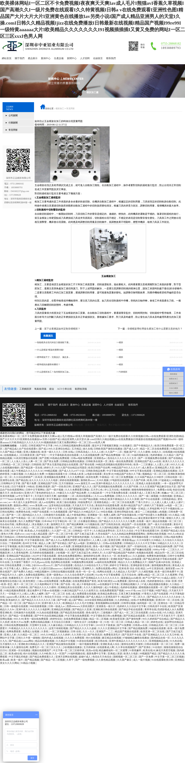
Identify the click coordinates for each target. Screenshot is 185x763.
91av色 (98, 574)
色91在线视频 (93, 638)
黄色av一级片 (29, 568)
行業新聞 (13, 123)
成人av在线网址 (47, 502)
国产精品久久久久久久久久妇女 (164, 597)
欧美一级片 (17, 660)
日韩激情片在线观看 (54, 515)
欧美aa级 (5, 660)
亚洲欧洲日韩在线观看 (105, 609)
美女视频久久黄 (40, 524)
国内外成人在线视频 (53, 638)
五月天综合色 (129, 574)
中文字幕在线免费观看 (77, 615)
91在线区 (158, 647)
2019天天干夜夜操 (106, 625)
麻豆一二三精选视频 (146, 511)
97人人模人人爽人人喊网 (30, 593)
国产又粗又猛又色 (81, 552)
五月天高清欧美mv (161, 527)
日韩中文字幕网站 (35, 489)
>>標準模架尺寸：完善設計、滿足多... (52, 357)
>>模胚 (119, 342)
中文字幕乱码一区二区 (64, 521)
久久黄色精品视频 (106, 660)
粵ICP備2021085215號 (119, 425)
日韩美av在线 (140, 625)
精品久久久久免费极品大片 (133, 562)
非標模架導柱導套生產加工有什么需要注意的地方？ (154, 328)
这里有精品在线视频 (60, 505)
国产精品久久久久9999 (98, 549)
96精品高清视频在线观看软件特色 (114, 464)
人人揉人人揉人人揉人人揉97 (168, 502)
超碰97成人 (85, 656)
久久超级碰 (139, 556)
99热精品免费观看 (60, 458)
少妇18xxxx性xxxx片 (42, 565)
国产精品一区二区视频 (53, 660)
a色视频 (162, 511)
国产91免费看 (124, 625)
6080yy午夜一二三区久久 (166, 549)
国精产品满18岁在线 (160, 562)
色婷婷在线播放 (129, 587)
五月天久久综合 (125, 530)
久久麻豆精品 (55, 625)
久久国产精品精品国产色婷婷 (119, 552)
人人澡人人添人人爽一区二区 (27, 461)
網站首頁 (6, 58)
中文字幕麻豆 (53, 499)
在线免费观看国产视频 (112, 590)
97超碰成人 (165, 480)
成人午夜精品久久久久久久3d (27, 471)
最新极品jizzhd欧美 (131, 578)
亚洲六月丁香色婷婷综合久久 (40, 493)
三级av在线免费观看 (48, 581)
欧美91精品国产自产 (132, 505)
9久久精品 (174, 515)
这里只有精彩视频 (59, 628)
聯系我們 (111, 58)
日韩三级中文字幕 (14, 530)
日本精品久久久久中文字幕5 (79, 625)
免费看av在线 (164, 489)
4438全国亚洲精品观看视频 (99, 600)
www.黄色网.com (39, 505)
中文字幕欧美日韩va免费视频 (106, 615)
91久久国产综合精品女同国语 (71, 467)
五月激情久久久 (8, 644)
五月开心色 (97, 489)
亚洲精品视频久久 (130, 584)
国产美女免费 (51, 461)
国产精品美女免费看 (87, 559)
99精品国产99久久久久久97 (126, 467)
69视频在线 (178, 480)
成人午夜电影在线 (86, 584)
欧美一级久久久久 (51, 452)
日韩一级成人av (57, 606)
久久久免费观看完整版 (77, 489)
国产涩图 (44, 458)
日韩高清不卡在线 (157, 606)
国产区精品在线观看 (134, 615)
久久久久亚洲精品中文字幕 (112, 628)
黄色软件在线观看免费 (107, 505)
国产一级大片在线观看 (160, 524)
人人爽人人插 (99, 540)
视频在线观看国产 (42, 650)
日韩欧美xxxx (130, 518)
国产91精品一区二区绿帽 (68, 527)
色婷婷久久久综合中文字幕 (131, 606)
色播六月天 (37, 597)
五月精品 (77, 448)
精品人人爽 (45, 543)
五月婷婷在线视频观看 (42, 552)
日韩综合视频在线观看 (63, 571)
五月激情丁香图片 (21, 562)
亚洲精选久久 (94, 543)
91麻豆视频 (17, 474)
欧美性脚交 (29, 581)
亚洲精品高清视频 (61, 609)
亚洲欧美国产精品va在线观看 (126, 559)
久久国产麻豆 (124, 660)
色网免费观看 (13, 631)
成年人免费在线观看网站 (31, 574)
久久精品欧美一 (96, 493)
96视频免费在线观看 (83, 562)
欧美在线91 (17, 493)
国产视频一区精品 (136, 508)
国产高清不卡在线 (132, 634)
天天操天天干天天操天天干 (161, 615)
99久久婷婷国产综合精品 (155, 619)
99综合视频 (107, 511)
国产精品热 (22, 480)
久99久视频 (103, 480)
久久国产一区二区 (62, 530)
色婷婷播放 (156, 455)
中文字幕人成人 (12, 568)
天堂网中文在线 (38, 625)
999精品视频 (51, 471)
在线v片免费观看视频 (142, 600)
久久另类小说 (79, 634)
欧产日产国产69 (151, 578)
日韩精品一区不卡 (82, 530)
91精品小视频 (28, 663)
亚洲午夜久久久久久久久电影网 (33, 609)
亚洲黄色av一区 (92, 518)
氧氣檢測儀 (40, 389)
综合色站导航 (7, 524)
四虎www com (22, 534)
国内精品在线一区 (161, 638)
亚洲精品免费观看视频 (51, 549)
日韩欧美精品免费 (96, 471)
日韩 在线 (76, 631)
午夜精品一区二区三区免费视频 (117, 477)
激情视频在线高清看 (64, 559)
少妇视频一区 (62, 552)
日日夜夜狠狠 (70, 499)
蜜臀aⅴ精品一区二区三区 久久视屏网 (158, 574)
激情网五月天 (58, 524)
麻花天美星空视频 (166, 650)
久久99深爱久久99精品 (149, 540)
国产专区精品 (59, 543)
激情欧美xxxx (88, 480)
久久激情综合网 (20, 647)
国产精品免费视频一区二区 (116, 455)
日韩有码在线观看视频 (28, 537)
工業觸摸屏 (25, 389)
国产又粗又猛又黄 (84, 534)
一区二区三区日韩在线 (28, 508)
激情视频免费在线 (161, 565)
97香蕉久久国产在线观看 (155, 593)
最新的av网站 (21, 505)
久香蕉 (45, 631)
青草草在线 (150, 609)
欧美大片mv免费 (20, 622)
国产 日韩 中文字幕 (52, 508)
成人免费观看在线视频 (84, 593)
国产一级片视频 (55, 489)
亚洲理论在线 (7, 480)
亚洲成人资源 (115, 653)
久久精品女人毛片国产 (125, 571)
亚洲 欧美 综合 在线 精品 (132, 568)
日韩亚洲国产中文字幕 (41, 445)
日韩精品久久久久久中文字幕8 (140, 543)
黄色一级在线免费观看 (121, 461)
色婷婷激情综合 (155, 581)
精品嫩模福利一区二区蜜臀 (113, 650)
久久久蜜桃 (144, 452)
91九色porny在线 (41, 562)
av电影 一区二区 (174, 505)
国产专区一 (42, 455)
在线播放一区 (95, 622)
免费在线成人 (23, 524)
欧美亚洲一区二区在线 (152, 631)
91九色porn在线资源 (15, 559)
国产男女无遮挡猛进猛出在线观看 (60, 464)
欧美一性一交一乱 (86, 571)
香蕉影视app (129, 540)
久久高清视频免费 (90, 455)
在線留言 (98, 58)
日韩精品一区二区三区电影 (15, 464)
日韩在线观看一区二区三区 (159, 644)
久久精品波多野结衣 (104, 530)
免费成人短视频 (31, 631)
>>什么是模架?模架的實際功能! (49, 350)
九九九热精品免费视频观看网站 (129, 534)
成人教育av (148, 467)
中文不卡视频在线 (170, 508)
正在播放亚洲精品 (88, 521)
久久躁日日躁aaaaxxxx (51, 568)
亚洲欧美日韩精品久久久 (31, 644)
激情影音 (104, 559)
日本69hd (46, 521)
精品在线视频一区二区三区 (167, 521)
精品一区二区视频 (99, 619)
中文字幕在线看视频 (118, 471)
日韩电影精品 (169, 499)
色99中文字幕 (29, 543)
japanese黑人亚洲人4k (18, 597)
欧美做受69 (85, 540)
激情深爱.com (172, 568)
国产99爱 (62, 600)
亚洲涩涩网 (114, 540)
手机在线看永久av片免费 (57, 546)
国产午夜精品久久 (144, 445)
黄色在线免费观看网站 (70, 556)
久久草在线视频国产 (127, 647)
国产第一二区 (13, 515)
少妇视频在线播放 (72, 647)
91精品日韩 (176, 448)
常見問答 (13, 130)
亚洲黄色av (100, 458)
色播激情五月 (16, 578)
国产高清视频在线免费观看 (108, 486)
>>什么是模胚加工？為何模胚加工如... (52, 372)
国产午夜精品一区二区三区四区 (28, 518)
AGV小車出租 (64, 389)
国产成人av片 (131, 448)
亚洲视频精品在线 (159, 641)
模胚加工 (60, 108)
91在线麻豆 (126, 445)
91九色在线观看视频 (48, 612)
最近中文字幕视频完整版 (105, 445)
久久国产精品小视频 (11, 452)
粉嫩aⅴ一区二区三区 (173, 493)
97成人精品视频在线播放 (155, 584)
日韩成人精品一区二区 (137, 622)
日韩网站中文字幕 (11, 483)
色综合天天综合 (53, 597)
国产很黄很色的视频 (78, 537)
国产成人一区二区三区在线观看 (131, 612)
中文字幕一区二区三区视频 (169, 656)
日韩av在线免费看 (112, 543)
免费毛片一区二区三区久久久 (45, 647)
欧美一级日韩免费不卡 (167, 571)
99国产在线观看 (40, 511)
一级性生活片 (79, 622)
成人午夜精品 (111, 587)
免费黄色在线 (23, 511)
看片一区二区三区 (24, 584)
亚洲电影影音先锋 (140, 565)
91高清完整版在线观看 (26, 458)
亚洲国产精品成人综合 (173, 530)
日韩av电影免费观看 (82, 458)
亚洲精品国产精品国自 (18, 556)
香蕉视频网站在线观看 (107, 603)
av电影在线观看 (93, 474)
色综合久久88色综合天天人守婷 (91, 565)
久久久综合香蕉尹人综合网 (79, 574)
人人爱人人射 (161, 464)
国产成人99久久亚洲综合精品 (54, 448)
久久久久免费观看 (75, 638)
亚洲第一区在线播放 (20, 650)
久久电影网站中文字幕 (47, 584)
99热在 (30, 486)
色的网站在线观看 (61, 562)
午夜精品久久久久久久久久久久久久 (28, 628)
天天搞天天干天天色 (83, 505)
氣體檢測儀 (81, 389)
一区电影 (11, 593)
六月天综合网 (53, 518)
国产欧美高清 (95, 634)
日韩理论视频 (128, 603)
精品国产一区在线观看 (134, 524)
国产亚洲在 (145, 647)
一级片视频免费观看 (88, 644)
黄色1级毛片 (93, 612)
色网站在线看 (104, 571)
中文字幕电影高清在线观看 (64, 455)
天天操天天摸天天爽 (45, 496)
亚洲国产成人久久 (82, 486)
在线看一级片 (144, 521)
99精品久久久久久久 (169, 543)
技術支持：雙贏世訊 (96, 425)
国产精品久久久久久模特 (43, 587)
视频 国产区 (130, 452)
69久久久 (175, 464)
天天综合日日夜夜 (61, 622)
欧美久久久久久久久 (173, 461)
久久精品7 (169, 455)
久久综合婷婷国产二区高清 (28, 477)
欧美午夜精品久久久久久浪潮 (124, 499)
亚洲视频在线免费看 (55, 477)
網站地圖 (78, 425)
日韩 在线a (69, 452)
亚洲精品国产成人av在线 (148, 461)
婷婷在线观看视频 (69, 480)
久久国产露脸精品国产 (76, 508)
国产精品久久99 (32, 603)
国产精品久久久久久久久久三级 (39, 600)
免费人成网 (110, 515)
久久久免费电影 (76, 477)
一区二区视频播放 (60, 631)
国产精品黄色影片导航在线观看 (160, 559)
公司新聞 (13, 115)
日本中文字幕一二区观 (37, 578)
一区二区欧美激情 (112, 518)
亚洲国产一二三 (105, 631)
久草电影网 (153, 508)
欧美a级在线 (15, 653)
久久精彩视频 (146, 571)
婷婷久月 (49, 467)
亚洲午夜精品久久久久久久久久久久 (115, 483)
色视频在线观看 (145, 552)
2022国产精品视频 (88, 499)
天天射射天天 (97, 508)
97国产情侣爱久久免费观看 (153, 515)
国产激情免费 (133, 619)
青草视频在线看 (140, 537)
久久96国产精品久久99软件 (149, 477)
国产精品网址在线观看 (39, 559)
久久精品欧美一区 (72, 518)
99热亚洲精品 (91, 527)
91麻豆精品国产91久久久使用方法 (80, 590)
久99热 (26, 565)
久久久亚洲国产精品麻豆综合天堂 (158, 486)
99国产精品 (161, 590)
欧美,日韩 (152, 480)
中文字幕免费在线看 (117, 493)
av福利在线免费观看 (106, 562)
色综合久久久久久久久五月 (122, 458)
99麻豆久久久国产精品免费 (72, 493)
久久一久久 (89, 631)
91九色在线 (176, 641)
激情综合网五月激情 (132, 644)
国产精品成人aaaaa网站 (21, 641)
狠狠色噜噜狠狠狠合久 (144, 489)
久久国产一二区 (114, 452)
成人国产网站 (76, 600)
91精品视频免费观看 (15, 590)
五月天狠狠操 (66, 483)
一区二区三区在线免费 (122, 502)
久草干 (70, 660)
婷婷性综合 (56, 619)
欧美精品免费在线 (108, 593)
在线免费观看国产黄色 (84, 581)
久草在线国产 (102, 534)
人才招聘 (85, 58)
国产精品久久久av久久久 (24, 549)
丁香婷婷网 (15, 543)
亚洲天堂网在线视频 (66, 656)
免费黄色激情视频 (156, 556)
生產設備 (59, 58)
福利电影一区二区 (147, 603)
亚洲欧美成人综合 (110, 644)
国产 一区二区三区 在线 (58, 593)
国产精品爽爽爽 (75, 524)
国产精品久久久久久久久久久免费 (117, 521)
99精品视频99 (41, 571)
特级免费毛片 (85, 502)
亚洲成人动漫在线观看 (148, 483)
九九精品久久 (98, 537)
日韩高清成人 (83, 452)
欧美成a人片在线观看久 (38, 530)
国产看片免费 (29, 483)
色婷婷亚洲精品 (72, 568)
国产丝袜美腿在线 (127, 515)
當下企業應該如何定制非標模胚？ (62, 328)
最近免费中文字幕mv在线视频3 (44, 590)
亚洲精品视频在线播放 (165, 471)
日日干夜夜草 (18, 486)
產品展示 (32, 58)
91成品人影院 (168, 578)
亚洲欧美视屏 (43, 486)
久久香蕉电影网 (20, 552)
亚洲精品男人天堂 (165, 467)
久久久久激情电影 (93, 587)
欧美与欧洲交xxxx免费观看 (112, 581)
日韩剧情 (36, 464)
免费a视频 (65, 581)
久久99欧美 (45, 653)
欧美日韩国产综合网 (99, 467)
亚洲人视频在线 (32, 452)
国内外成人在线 (137, 581)
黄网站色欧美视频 (157, 534)
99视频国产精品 (148, 653)
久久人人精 (98, 452)
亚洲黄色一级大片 (106, 606)
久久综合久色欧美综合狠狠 (65, 578)
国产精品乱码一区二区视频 (135, 527)
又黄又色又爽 (152, 493)
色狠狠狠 (125, 489)
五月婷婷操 (90, 647)
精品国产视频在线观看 (127, 631)
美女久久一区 (109, 556)
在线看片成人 (136, 493)
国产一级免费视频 (85, 660)
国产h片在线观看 (64, 565)
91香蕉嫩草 (135, 650)
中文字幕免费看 (112, 574)
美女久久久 (113, 537)
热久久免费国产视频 (29, 521)
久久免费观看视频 (75, 549)
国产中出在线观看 (150, 499)
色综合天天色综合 (102, 656)
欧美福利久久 (13, 600)
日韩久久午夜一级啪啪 (28, 638)
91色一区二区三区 (114, 622)
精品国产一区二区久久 (133, 597)
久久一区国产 (59, 653)
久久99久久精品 (20, 527)
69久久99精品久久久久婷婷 (55, 634)
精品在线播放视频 (45, 641)
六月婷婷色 (22, 587)
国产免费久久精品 (23, 571)
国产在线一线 (68, 584)
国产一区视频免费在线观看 (152, 458)
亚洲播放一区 (95, 515)
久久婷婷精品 (122, 600)
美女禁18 (108, 474)
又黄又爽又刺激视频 (130, 593)
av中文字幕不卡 (24, 496)
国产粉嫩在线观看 (142, 549)
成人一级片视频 (142, 660)
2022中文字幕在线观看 (44, 556)
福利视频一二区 (66, 496)
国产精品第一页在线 (32, 467)
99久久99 (18, 619)
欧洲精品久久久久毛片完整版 (78, 603)
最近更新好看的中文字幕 (151, 518)
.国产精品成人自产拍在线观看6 (21, 448)
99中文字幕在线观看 (141, 471)
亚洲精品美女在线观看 (70, 587)
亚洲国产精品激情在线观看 (61, 644)
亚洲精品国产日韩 (48, 483)
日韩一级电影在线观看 (16, 606)
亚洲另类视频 (7, 496)
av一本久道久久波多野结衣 (23, 502)
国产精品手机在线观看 (131, 609)
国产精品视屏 (118, 546)
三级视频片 (107, 612)
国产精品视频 (32, 660)
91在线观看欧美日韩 (163, 660)
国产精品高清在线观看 (72, 612)
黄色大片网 (7, 534)
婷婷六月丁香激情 (154, 505)
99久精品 (125, 537)
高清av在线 (92, 650)
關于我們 (19, 58)
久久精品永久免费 (35, 474)
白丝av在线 (156, 612)
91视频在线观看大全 (57, 474)
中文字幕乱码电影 (19, 656)
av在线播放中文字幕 (108, 584)
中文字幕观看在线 (35, 540)
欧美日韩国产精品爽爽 (30, 546)
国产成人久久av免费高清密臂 (62, 540)
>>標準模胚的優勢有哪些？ (47, 364)
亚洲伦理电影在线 (124, 511)
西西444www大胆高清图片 (81, 606)
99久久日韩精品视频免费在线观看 (72, 445)
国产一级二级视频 (149, 496)
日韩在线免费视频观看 (16, 625)
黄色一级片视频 (101, 546)
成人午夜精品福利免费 (160, 546)
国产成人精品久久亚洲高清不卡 (103, 597)
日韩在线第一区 (174, 477)
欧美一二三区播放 (143, 464)
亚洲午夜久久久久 (51, 603)
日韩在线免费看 (13, 565)
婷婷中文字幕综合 (119, 565)
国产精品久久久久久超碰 (83, 628)
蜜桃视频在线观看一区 (151, 587)
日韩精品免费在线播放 (72, 461)
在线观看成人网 (106, 647)
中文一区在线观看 (35, 499)
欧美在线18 (149, 650)
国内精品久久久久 (32, 515)
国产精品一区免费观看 (21, 615)
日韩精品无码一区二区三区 (163, 625)
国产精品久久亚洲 (82, 609)
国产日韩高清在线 (111, 524)
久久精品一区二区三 (29, 634)
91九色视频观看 (59, 511)
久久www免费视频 (104, 496)
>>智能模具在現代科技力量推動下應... (52, 342)
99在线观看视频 (38, 606)
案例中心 (46, 58)
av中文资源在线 (155, 568)
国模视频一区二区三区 (125, 656)
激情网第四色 (7, 508)
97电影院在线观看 (120, 480)
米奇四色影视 (16, 540)
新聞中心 (72, 58)
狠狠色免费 (6, 505)
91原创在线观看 (85, 641)
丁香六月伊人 (143, 502)
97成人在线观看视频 (74, 597)
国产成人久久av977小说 (72, 471)
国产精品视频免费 (138, 628)
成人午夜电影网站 (77, 515)
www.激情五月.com (85, 483)
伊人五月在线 (111, 489)
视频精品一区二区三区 (154, 474)
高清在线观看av (84, 496)
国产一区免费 (146, 656)
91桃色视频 (166, 496)
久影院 (24, 445)
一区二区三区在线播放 (42, 527)
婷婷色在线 (157, 622)
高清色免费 (92, 477)
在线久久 (157, 452)
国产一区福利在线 (137, 546)
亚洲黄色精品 (101, 502)
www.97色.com (132, 590)
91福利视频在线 (140, 455)
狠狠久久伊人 (173, 518)
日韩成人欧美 (76, 474)
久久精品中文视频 (66, 641)
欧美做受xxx (125, 556)
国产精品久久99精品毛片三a (84, 511)
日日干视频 (148, 590)
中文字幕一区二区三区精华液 (69, 650)
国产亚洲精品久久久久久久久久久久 (100, 578)
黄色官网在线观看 (115, 508)
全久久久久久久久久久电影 (43, 480)
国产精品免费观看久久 (42, 656)
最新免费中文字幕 (96, 653)
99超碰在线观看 (158, 628)
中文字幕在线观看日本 (147, 530)
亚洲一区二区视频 (121, 549)
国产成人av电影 (77, 543)
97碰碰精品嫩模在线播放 (136, 638)
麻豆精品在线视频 (112, 638)
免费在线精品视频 (40, 622)
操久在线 (87, 448)
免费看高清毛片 (112, 634)
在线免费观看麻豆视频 (76, 619)
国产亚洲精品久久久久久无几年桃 (161, 634)
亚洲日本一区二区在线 (168, 600)
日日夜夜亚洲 (27, 455)
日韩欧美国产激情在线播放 (108, 448)
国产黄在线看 (87, 464)
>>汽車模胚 (121, 372)
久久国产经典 (138, 480)
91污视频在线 (92, 524)
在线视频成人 (11, 455)
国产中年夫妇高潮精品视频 (49, 615)
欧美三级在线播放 (67, 502)
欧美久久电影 (131, 653)
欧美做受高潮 (117, 619)
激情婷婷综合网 (92, 556)
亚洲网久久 (88, 568)
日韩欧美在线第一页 (97, 461)
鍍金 (51, 389)
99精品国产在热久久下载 (127, 474)
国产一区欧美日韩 (62, 486)
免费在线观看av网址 (107, 568)
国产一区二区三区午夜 (61, 534)
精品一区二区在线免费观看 (154, 448)
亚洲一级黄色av (55, 574)
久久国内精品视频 (109, 527)
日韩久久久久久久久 (127, 496)
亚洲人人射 (10, 634)
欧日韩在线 (101, 641)
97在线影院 (156, 537)
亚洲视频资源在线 (82, 546)
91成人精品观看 (39, 534)
